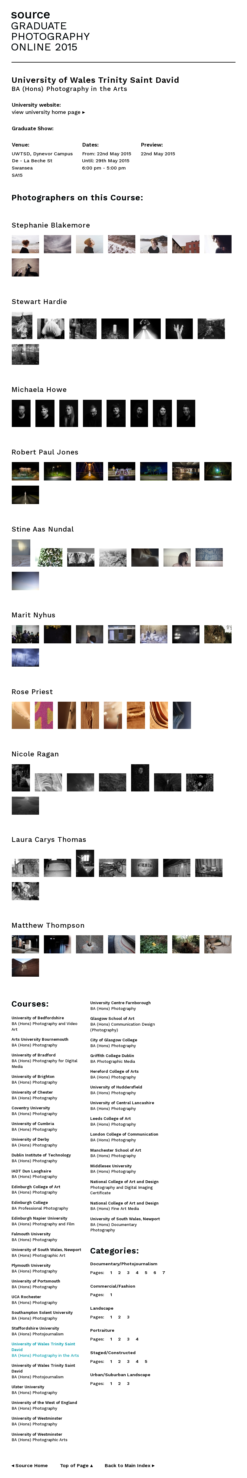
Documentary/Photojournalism (123, 1263)
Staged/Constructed (113, 1352)
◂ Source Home (30, 1465)
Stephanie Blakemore (51, 225)
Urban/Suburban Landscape (120, 1374)
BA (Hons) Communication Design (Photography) (122, 1024)
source (30, 14)
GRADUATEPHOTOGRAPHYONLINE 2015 (50, 36)
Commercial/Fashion (112, 1286)
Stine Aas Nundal (43, 529)
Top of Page (76, 1465)
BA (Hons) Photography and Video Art (44, 1024)
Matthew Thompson (48, 925)
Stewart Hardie (39, 302)
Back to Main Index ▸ (129, 1465)
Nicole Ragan (35, 754)
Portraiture (102, 1330)
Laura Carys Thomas (49, 839)
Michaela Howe (39, 389)
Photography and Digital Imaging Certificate (124, 1187)
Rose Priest (32, 692)
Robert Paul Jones (45, 452)
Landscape (102, 1308)
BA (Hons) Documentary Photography (125, 1225)
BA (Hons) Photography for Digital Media (44, 1061)
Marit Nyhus (34, 615)
